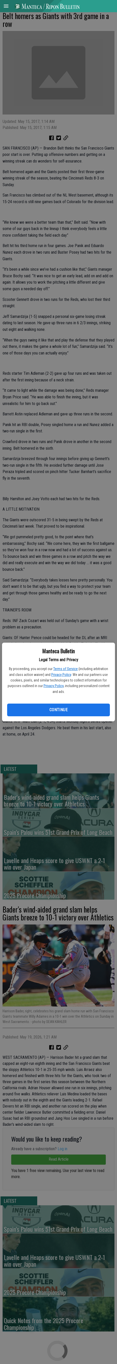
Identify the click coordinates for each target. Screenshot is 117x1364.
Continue (58, 709)
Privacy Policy (61, 675)
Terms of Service (65, 669)
